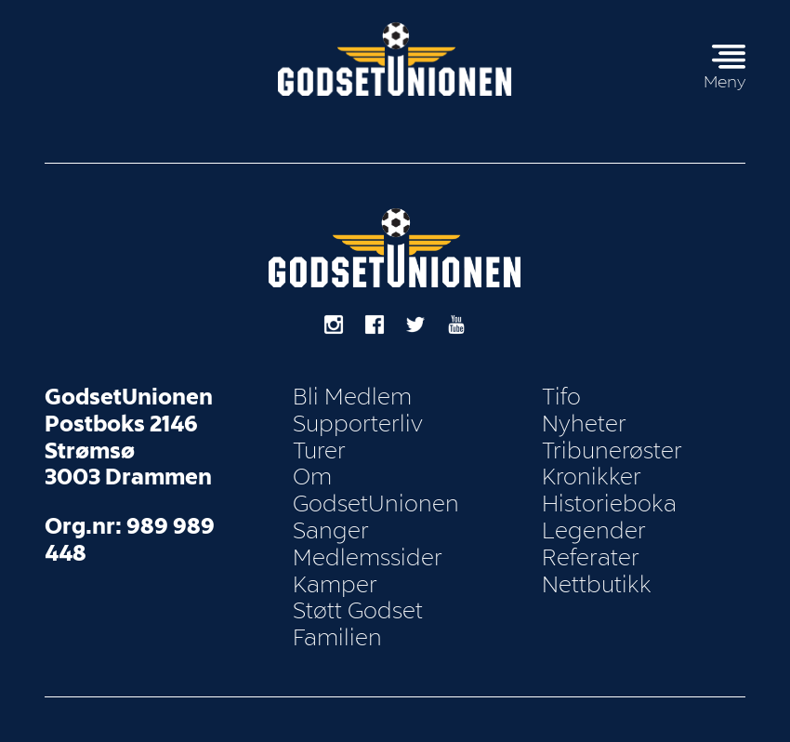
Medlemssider (367, 558)
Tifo (561, 397)
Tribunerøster (612, 451)
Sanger (331, 531)
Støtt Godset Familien (358, 624)
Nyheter (584, 424)
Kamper (335, 585)
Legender (594, 531)
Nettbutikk (597, 585)
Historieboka (609, 504)
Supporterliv (358, 424)
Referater (590, 558)
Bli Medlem (352, 397)
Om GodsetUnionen (376, 490)
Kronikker (591, 477)
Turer (319, 451)
